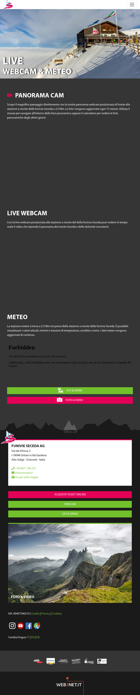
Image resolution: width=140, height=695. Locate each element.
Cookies (57, 613)
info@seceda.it (22, 473)
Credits (35, 613)
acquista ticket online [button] (70, 494)
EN (32, 637)
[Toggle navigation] (132, 4)
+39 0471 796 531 (23, 468)
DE (38, 637)
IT (28, 637)
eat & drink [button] (70, 390)
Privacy (45, 613)
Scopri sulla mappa (24, 477)
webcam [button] (70, 504)
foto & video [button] (70, 399)
